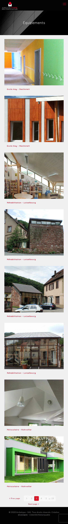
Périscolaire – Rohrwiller (19, 430)
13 (52, 498)
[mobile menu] (64, 4)
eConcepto (23, 515)
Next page (34, 504)
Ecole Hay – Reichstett (18, 89)
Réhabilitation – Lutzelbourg (21, 203)
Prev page (14, 498)
